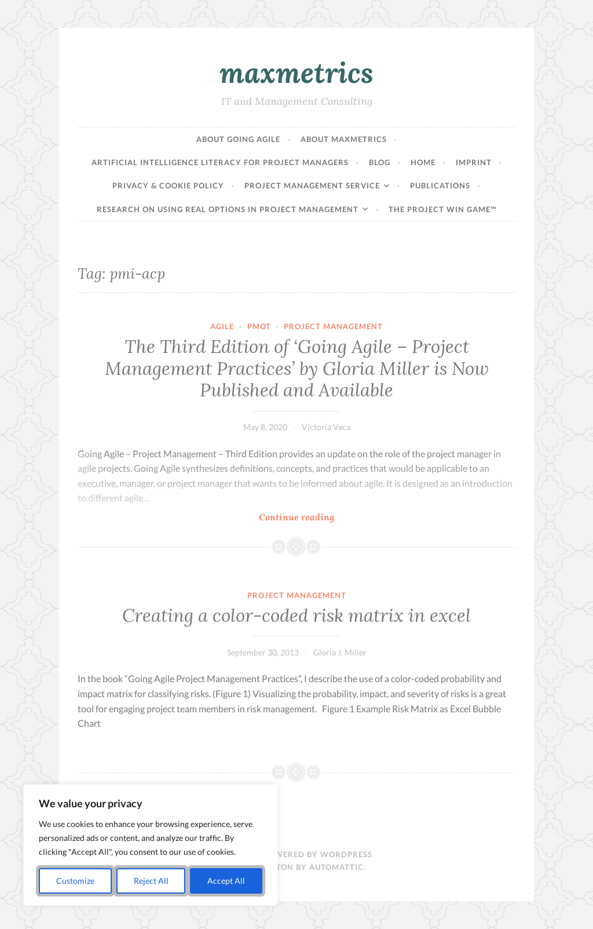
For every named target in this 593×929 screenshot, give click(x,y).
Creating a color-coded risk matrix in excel (296, 615)
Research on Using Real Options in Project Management (227, 209)
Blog (379, 162)
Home (423, 162)
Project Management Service (312, 185)
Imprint (474, 162)
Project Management (333, 326)
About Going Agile (238, 139)
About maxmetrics (344, 139)
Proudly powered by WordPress (296, 854)
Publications (440, 185)
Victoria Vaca (326, 427)
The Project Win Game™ (442, 209)
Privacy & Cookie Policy (168, 185)
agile (222, 326)
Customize (75, 881)
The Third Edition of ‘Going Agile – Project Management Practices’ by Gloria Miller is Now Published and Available (297, 368)
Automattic (336, 867)
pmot (259, 326)
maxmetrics (296, 72)
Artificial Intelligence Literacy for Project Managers (220, 162)
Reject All (151, 881)
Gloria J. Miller (340, 652)
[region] (150, 845)
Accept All (226, 881)
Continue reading (324, 516)
